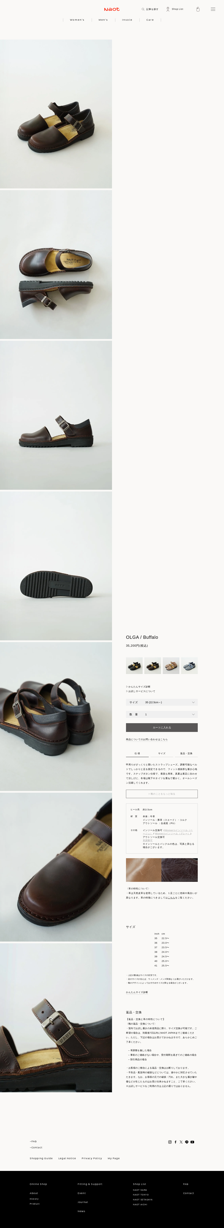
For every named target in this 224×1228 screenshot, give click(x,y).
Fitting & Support (90, 1184)
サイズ (162, 753)
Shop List (139, 1184)
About (34, 1193)
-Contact (36, 1147)
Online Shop (38, 1184)
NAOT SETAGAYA (143, 1200)
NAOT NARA (140, 1190)
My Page (114, 1158)
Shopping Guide (41, 1158)
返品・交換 (186, 753)
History (34, 1199)
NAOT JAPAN (168, 1033)
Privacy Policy (92, 1158)
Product (35, 1204)
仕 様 (137, 753)
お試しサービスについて (141, 691)
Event (82, 1193)
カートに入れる (162, 727)
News (81, 1211)
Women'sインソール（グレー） (172, 833)
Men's (103, 20)
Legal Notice (67, 1158)
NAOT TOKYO (141, 1195)
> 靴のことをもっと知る (161, 794)
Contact (188, 1193)
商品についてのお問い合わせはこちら (147, 739)
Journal (83, 1202)
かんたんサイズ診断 (139, 686)
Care (150, 20)
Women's (77, 20)
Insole (127, 20)
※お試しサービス (135, 1086)
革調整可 (148, 840)
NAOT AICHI (140, 1205)
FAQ (185, 1184)
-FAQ (33, 1141)
